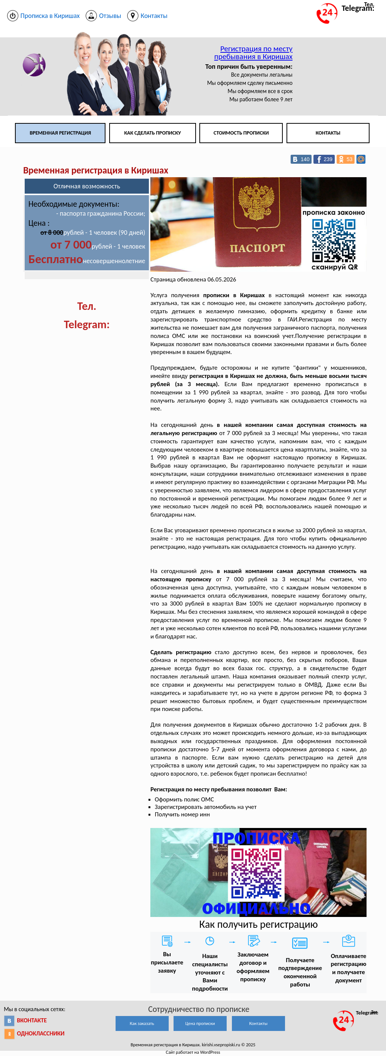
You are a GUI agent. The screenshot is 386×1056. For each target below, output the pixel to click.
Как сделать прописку (152, 133)
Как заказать (142, 1023)
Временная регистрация (60, 133)
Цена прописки (200, 1023)
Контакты (328, 133)
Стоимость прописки (241, 133)
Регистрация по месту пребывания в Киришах (253, 52)
